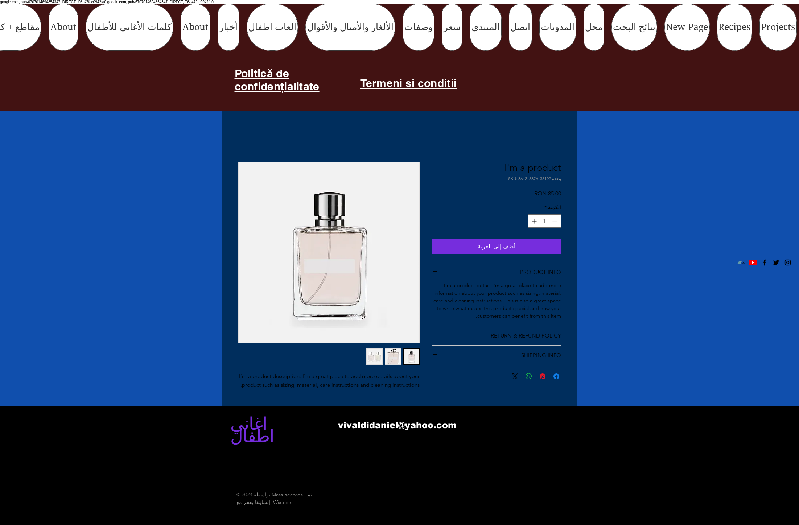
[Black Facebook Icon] (765, 262)
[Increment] (533, 221)
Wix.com (283, 502)
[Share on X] (515, 376)
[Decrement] (555, 221)
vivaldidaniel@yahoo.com (397, 425)
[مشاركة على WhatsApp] (528, 376)
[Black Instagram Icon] (788, 262)
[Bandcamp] (741, 262)
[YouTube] (753, 262)
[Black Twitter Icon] (776, 262)
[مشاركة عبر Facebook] (556, 376)
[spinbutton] (544, 221)
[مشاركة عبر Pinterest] (542, 376)
